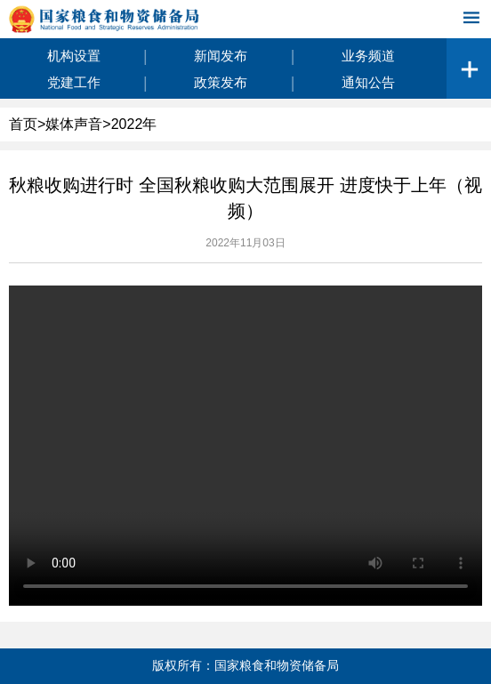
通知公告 (368, 82)
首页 (23, 124)
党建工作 (74, 82)
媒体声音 (73, 124)
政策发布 (220, 82)
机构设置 (74, 55)
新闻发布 (220, 55)
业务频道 (368, 55)
